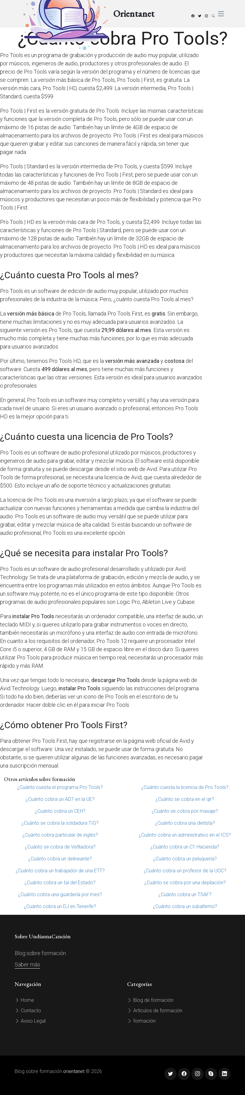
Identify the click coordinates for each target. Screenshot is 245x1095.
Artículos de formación (154, 1010)
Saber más (27, 964)
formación (141, 1021)
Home (24, 1000)
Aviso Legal (30, 1021)
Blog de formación (150, 1000)
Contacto (28, 1010)
